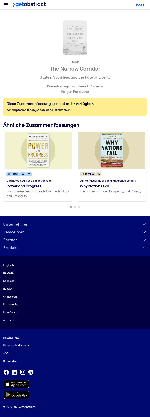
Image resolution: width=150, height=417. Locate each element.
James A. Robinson (90, 86)
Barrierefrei (10, 361)
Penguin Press (71, 92)
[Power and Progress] (38, 150)
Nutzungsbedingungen (17, 345)
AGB (6, 353)
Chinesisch (10, 296)
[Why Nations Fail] (111, 150)
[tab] (71, 207)
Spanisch (9, 280)
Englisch (8, 265)
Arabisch (8, 320)
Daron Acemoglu (58, 86)
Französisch (10, 312)
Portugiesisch (11, 304)
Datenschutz (11, 337)
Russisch (8, 288)
